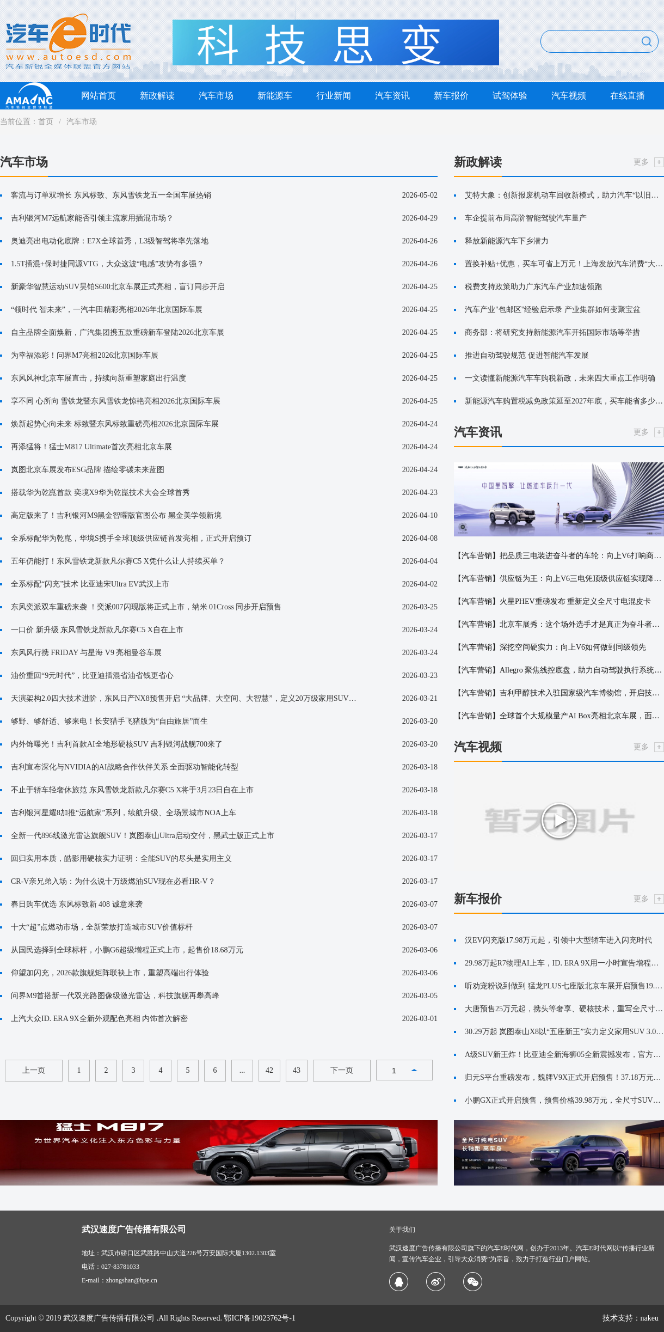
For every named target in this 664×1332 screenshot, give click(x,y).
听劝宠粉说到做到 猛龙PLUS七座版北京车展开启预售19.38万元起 (564, 986)
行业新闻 (333, 95)
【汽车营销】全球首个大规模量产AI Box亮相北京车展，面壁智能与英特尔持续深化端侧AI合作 (559, 716)
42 (269, 1070)
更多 (641, 162)
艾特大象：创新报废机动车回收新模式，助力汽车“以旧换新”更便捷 (564, 195)
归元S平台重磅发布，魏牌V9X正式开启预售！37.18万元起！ (564, 1077)
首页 (45, 122)
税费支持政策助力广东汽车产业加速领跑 (533, 287)
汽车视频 (568, 95)
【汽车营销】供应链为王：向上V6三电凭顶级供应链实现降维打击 (559, 579)
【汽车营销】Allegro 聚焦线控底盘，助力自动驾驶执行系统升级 (559, 670)
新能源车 (274, 95)
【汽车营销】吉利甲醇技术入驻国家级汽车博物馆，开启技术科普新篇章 (559, 693)
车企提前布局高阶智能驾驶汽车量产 (526, 218)
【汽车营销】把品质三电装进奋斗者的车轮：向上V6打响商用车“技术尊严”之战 (559, 556)
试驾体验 (510, 95)
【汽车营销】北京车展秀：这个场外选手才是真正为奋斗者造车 (559, 624)
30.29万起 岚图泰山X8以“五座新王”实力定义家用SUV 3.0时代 (564, 1032)
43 (296, 1070)
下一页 (341, 1070)
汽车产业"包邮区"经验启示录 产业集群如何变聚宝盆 (553, 309)
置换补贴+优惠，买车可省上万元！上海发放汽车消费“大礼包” (564, 264)
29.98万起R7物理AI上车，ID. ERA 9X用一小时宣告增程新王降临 (564, 963)
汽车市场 (216, 95)
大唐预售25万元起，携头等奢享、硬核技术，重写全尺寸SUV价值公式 (564, 1009)
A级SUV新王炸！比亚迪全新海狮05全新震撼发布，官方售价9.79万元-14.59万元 (564, 1054)
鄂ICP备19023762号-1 (259, 1318)
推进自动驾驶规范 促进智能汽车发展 (527, 355)
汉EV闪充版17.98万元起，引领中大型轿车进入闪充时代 (558, 940)
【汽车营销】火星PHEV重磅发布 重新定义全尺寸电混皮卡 (552, 601)
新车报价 (451, 95)
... (242, 1070)
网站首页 (98, 95)
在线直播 (627, 95)
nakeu (650, 1318)
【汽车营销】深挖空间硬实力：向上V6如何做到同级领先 (550, 647)
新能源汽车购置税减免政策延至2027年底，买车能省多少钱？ (564, 401)
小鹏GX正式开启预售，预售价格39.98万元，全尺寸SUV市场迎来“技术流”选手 (564, 1100)
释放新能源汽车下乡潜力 (507, 241)
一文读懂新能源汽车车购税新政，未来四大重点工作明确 (560, 378)
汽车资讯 (392, 95)
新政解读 (157, 95)
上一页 (33, 1070)
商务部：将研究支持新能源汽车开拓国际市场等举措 (552, 332)
